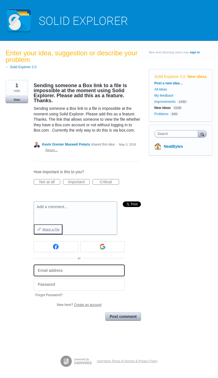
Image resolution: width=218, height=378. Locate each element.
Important (79, 182)
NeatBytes (173, 146)
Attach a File (50, 229)
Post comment (123, 316)
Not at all (49, 182)
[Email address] (79, 271)
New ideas (197, 76)
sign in (195, 52)
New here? (79, 305)
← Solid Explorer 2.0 (21, 67)
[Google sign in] (102, 246)
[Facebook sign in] (56, 246)
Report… (51, 150)
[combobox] (177, 134)
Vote (16, 99)
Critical (109, 182)
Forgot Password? (48, 295)
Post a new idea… (168, 83)
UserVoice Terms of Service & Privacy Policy (127, 361)
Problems (161, 114)
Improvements (165, 102)
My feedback (163, 96)
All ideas (160, 89)
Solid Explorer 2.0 (169, 76)
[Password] (79, 285)
